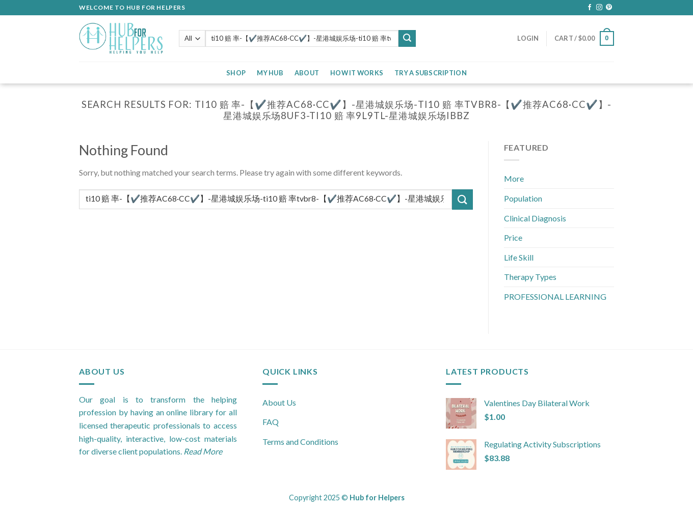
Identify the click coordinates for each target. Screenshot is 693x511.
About (307, 73)
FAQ (270, 422)
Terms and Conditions (300, 441)
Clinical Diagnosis (535, 218)
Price (513, 237)
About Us (279, 402)
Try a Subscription (430, 73)
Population (523, 198)
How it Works (356, 73)
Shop (236, 73)
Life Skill (519, 257)
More (514, 178)
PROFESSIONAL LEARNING (555, 296)
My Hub (270, 73)
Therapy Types (530, 276)
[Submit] (462, 199)
